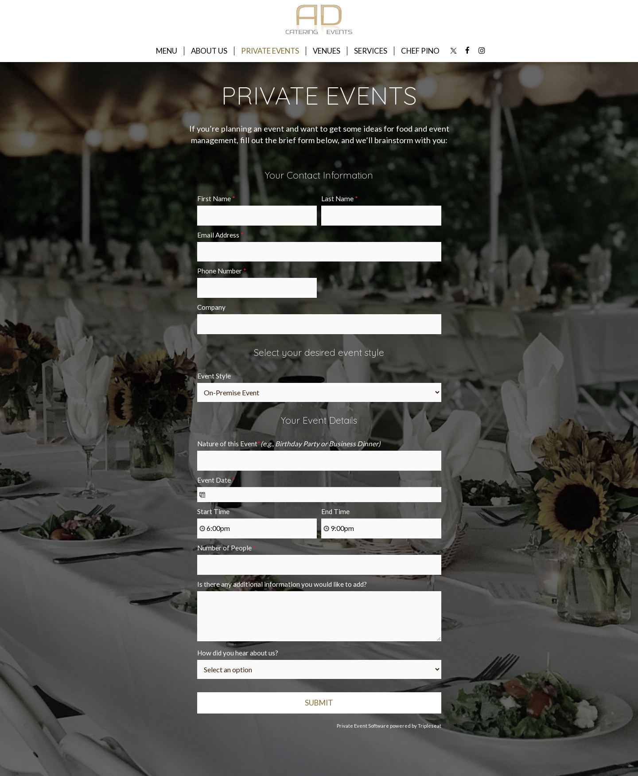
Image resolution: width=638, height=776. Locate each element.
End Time (335, 511)
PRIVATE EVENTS (270, 51)
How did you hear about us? (237, 653)
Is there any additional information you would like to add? (282, 584)
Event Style (214, 376)
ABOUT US (209, 51)
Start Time (213, 511)
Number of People (226, 548)
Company (211, 307)
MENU (166, 51)
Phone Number (221, 271)
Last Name (339, 199)
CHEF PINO (420, 51)
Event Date (216, 480)
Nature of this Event (289, 444)
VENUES (326, 51)
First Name (216, 199)
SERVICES (370, 51)
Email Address (220, 235)
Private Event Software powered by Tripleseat (389, 726)
